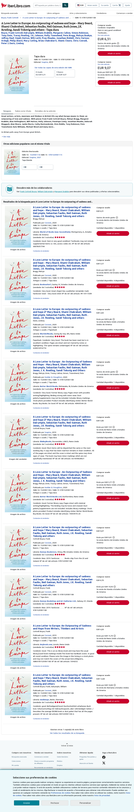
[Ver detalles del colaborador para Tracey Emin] (13, 35)
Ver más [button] (6, 136)
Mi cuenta (15, 765)
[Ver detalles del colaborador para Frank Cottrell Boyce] (12, 33)
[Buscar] (65, 5)
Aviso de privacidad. (102, 795)
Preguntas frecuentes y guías (88, 758)
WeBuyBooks (45, 441)
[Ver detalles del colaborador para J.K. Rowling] (27, 35)
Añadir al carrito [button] (114, 53)
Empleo (60, 765)
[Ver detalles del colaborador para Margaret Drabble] (53, 33)
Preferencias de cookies (61, 793)
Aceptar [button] (26, 803)
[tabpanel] (47, 126)
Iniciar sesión (92, 5)
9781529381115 (55, 155)
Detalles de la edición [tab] (45, 111)
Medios (59, 761)
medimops (44, 699)
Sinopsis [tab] (7, 111)
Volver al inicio (67, 745)
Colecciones (32, 13)
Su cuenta (105, 5)
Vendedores (102, 13)
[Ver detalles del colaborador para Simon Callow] (71, 33)
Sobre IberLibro (62, 757)
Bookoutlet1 (45, 284)
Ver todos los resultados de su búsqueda (67, 733)
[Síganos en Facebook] (103, 757)
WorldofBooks (46, 334)
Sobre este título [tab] (23, 111)
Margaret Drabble (62, 191)
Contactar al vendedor (41, 251)
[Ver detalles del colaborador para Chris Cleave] (71, 40)
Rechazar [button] (55, 803)
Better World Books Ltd (51, 496)
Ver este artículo (104, 35)
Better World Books (49, 386)
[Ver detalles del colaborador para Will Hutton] (28, 38)
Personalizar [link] (85, 803)
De (44, 73)
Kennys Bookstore (48, 552)
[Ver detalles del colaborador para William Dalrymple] (33, 33)
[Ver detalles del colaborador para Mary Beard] (23, 40)
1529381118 (35, 155)
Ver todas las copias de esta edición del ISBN (53, 67)
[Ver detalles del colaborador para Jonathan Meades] (57, 38)
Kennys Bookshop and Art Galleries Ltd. (58, 601)
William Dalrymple (45, 191)
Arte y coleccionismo (78, 13)
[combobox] (47, 5)
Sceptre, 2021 (35, 157)
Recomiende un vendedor (43, 767)
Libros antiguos (53, 13)
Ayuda (127, 5)
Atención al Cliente (86, 763)
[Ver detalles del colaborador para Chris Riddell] (73, 38)
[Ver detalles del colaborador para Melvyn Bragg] (76, 35)
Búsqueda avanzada (9, 13)
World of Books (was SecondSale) (55, 232)
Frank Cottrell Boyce (28, 191)
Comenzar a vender (124, 13)
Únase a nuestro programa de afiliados (44, 762)
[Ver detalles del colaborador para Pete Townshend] (59, 35)
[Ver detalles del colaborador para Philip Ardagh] (8, 40)
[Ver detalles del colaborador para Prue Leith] (41, 38)
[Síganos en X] (103, 763)
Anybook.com (46, 644)
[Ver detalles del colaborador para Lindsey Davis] (17, 43)
